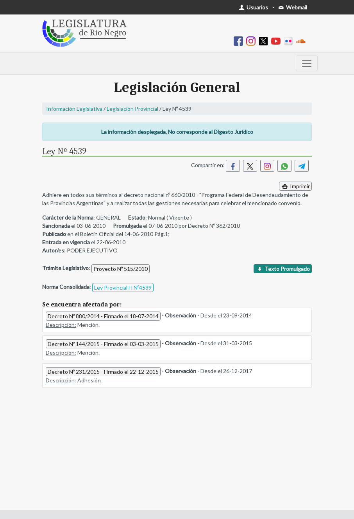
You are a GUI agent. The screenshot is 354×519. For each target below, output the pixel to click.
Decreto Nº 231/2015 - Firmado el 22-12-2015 (103, 371)
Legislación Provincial (132, 108)
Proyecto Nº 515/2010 (120, 268)
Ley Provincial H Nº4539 (123, 287)
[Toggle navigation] (307, 63)
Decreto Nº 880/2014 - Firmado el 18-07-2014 (103, 316)
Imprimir (295, 186)
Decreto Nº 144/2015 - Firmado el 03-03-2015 (103, 344)
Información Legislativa (74, 108)
